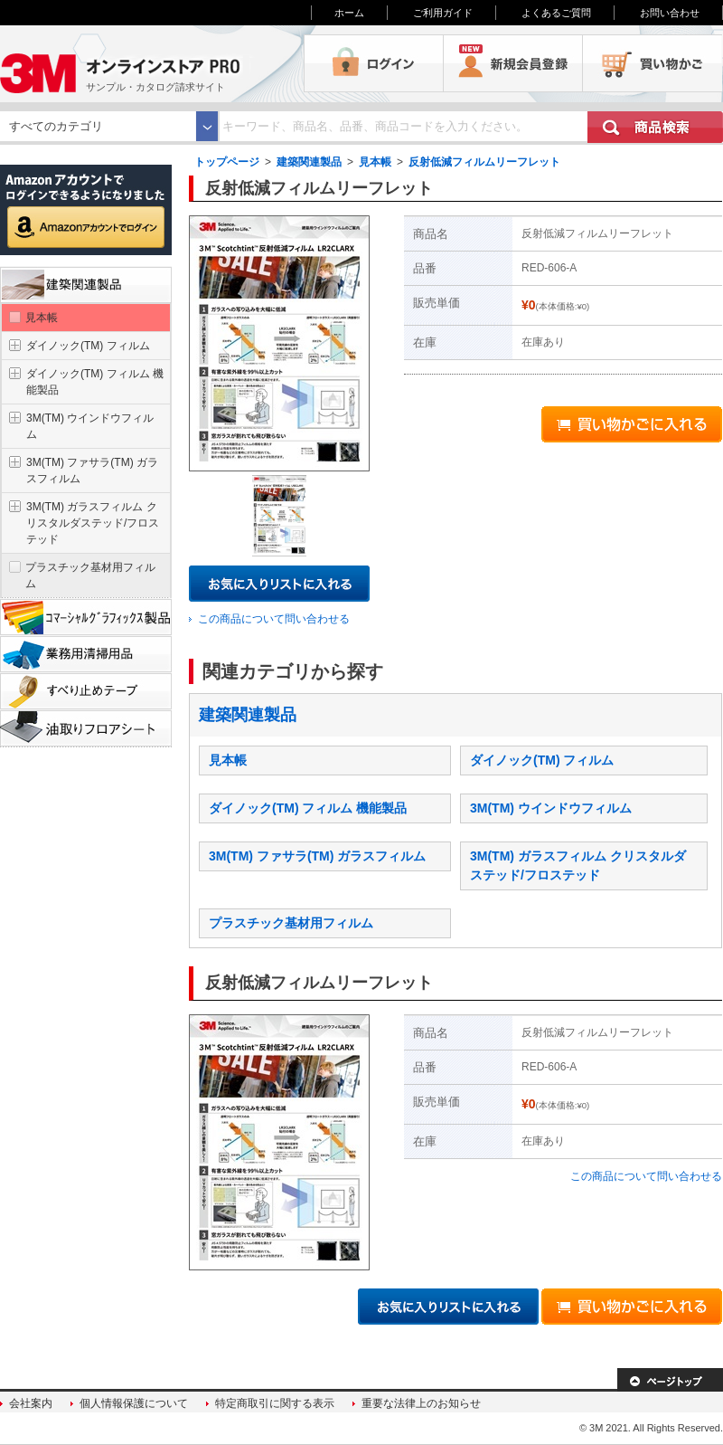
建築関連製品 (309, 162)
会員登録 (513, 63)
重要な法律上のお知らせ (421, 1403)
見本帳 (375, 162)
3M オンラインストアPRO (152, 63)
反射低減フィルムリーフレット (484, 162)
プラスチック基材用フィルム (291, 923)
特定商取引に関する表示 (274, 1403)
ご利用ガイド (443, 12)
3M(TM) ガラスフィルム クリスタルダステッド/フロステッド (92, 523)
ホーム (349, 12)
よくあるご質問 (556, 12)
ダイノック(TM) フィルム (542, 760)
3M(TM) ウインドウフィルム (551, 808)
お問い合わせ (670, 12)
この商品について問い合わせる (274, 619)
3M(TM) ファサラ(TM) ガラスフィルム (317, 856)
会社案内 (30, 1403)
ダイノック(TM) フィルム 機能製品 (308, 808)
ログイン (374, 63)
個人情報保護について (134, 1403)
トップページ (226, 162)
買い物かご (652, 63)
